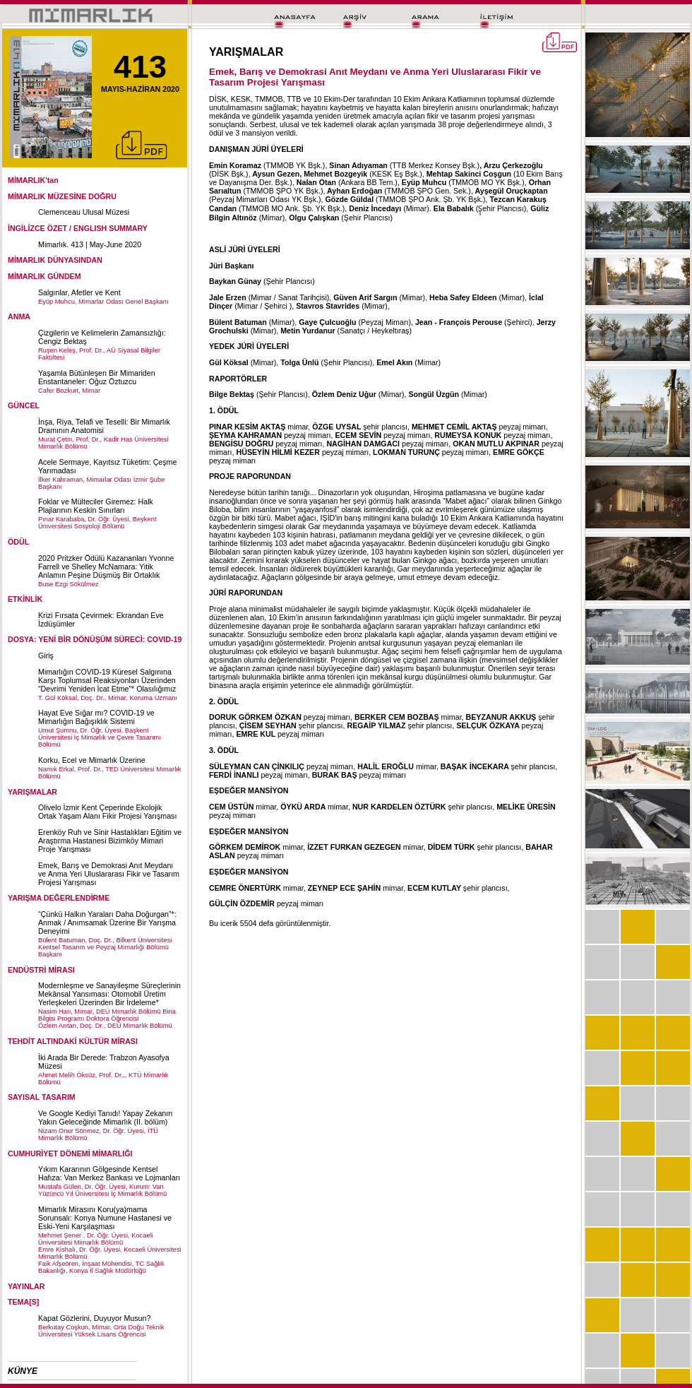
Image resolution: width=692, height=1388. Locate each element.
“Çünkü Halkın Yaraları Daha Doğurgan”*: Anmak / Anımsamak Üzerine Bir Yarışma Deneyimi (107, 922)
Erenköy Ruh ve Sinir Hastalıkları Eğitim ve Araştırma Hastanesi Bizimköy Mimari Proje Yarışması (109, 840)
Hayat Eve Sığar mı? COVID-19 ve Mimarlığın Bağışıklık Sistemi (96, 716)
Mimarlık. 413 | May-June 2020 (89, 244)
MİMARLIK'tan (33, 180)
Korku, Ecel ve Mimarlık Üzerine (91, 760)
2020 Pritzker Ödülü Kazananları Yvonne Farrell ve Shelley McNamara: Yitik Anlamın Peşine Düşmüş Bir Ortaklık (106, 566)
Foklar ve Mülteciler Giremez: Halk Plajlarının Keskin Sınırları (95, 505)
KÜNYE (22, 1371)
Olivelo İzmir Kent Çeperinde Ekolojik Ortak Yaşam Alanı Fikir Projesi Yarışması (107, 811)
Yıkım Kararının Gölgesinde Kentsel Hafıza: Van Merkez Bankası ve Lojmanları (109, 1173)
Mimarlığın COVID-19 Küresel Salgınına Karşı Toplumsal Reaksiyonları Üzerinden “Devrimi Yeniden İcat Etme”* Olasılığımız (107, 680)
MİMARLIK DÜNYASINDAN (55, 260)
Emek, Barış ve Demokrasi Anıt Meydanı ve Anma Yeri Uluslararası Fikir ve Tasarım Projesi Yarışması (108, 873)
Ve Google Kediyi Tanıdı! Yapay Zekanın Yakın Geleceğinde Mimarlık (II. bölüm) (105, 1117)
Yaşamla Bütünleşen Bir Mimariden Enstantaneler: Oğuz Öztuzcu (96, 377)
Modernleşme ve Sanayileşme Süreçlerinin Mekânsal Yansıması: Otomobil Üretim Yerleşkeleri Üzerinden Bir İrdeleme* (109, 994)
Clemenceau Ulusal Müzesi (83, 212)
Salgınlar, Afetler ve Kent (79, 292)
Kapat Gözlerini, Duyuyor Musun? (94, 1318)
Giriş (46, 655)
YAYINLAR (26, 1286)
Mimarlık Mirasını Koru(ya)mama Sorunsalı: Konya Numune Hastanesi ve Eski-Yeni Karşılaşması (105, 1217)
